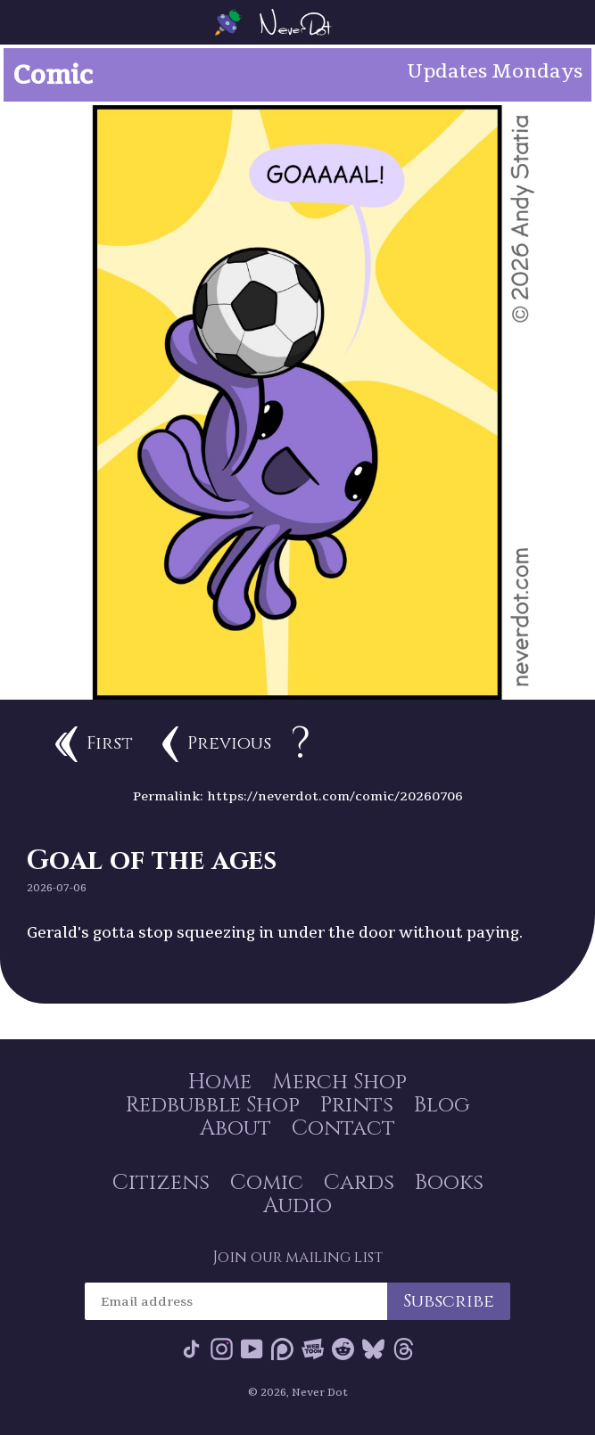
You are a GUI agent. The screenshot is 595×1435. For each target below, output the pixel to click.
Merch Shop (339, 1082)
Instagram (222, 1349)
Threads (404, 1349)
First (94, 744)
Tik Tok (191, 1349)
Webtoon (313, 1349)
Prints (356, 1105)
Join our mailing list (297, 1258)
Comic (266, 1182)
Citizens (161, 1182)
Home (220, 1082)
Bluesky (373, 1349)
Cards (359, 1182)
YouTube (252, 1349)
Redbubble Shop (213, 1105)
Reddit (343, 1349)
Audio (297, 1206)
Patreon (282, 1349)
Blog (442, 1105)
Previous (216, 744)
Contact (343, 1128)
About (235, 1128)
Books (449, 1182)
